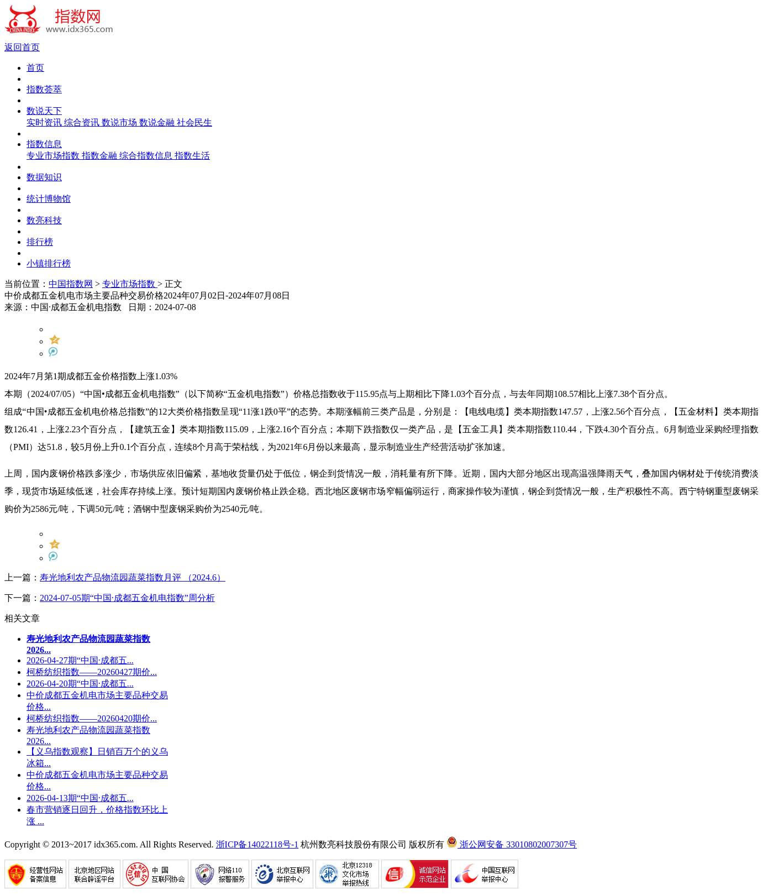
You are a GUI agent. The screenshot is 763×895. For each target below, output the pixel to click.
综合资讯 (83, 122)
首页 (35, 67)
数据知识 (44, 177)
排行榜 (40, 242)
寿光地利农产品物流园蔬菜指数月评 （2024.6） (132, 577)
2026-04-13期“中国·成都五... (80, 798)
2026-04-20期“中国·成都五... (80, 683)
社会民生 (194, 122)
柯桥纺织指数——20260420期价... (92, 718)
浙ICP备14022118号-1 (257, 844)
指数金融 (100, 155)
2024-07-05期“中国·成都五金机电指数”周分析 (127, 598)
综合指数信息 (147, 155)
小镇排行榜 (49, 263)
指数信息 (44, 144)
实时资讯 (45, 122)
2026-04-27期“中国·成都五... (80, 660)
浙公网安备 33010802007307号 (511, 844)
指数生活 (192, 155)
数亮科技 (44, 220)
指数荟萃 (44, 89)
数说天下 (44, 111)
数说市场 (120, 122)
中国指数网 (71, 284)
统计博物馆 (49, 198)
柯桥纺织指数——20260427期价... (92, 672)
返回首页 (22, 47)
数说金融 (158, 122)
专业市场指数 (54, 155)
